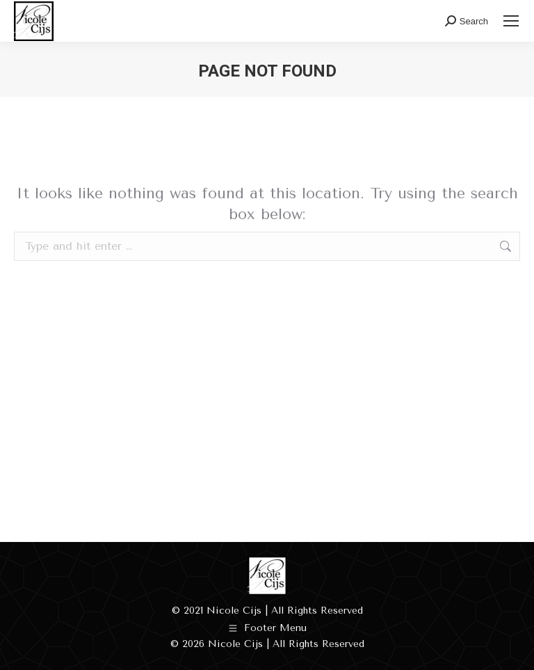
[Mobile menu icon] (511, 21)
